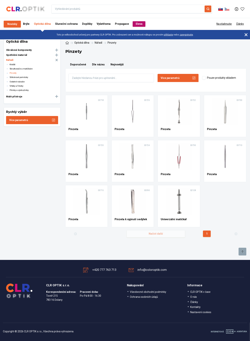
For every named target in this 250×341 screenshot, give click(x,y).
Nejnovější (117, 64)
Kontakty (195, 307)
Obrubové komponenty (19, 50)
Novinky (12, 24)
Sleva (139, 23)
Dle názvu (98, 64)
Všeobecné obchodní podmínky (148, 291)
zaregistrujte (186, 34)
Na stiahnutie (224, 23)
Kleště (12, 64)
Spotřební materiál (16, 55)
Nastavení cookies (200, 312)
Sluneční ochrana (66, 23)
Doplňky (87, 23)
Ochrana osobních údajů (144, 296)
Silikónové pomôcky (19, 77)
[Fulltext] (111, 78)
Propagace (122, 23)
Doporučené (78, 64)
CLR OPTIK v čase (200, 291)
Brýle (26, 23)
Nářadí (9, 60)
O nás (193, 296)
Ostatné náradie (17, 82)
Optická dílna (42, 23)
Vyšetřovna (104, 23)
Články (240, 23)
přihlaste (168, 34)
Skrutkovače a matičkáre (21, 69)
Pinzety (13, 73)
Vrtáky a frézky (16, 86)
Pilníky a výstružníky (19, 90)
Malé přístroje (14, 96)
